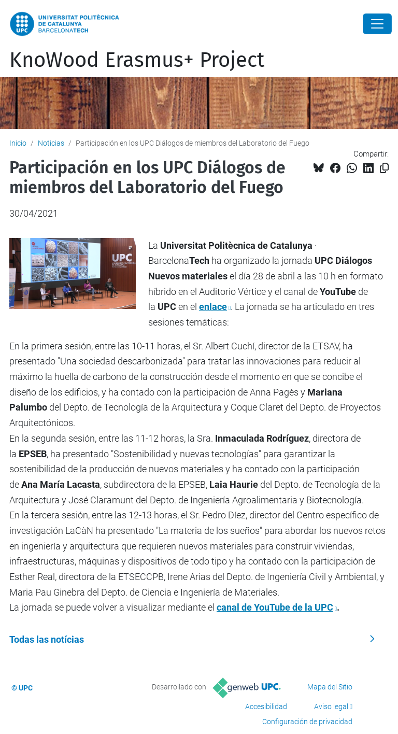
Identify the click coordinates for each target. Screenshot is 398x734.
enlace (213, 306)
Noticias (51, 143)
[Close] (377, 23)
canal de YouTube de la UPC (275, 607)
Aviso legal (331, 706)
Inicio (17, 143)
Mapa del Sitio (329, 687)
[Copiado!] (384, 168)
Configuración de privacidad (307, 721)
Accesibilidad (266, 706)
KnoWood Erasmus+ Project (136, 60)
